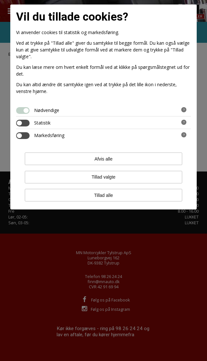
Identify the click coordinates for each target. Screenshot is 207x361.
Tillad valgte (103, 177)
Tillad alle (103, 195)
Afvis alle (103, 159)
